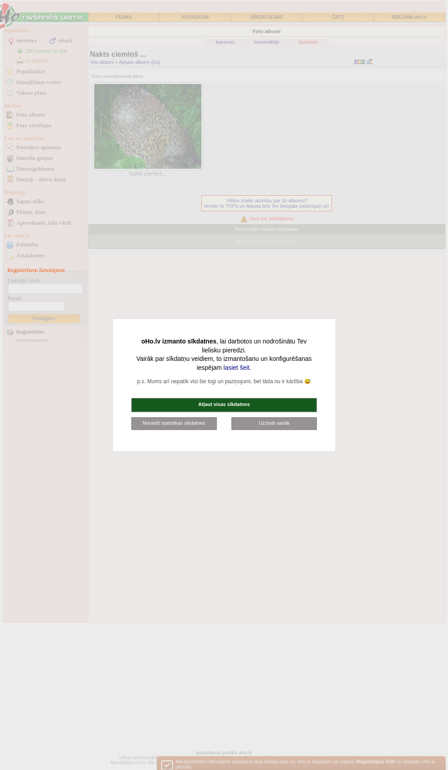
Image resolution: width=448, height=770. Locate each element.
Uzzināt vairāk (274, 423)
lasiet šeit (236, 367)
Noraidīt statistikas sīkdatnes (173, 423)
